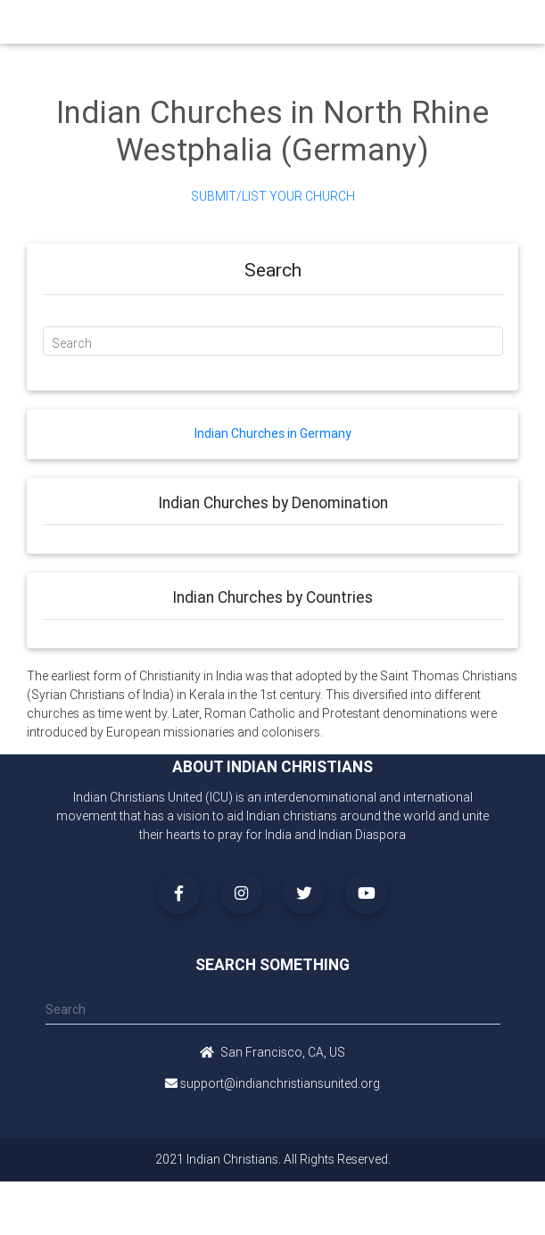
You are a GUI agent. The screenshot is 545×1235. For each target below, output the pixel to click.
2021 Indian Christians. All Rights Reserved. (273, 1159)
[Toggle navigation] (492, 26)
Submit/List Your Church (273, 196)
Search (72, 343)
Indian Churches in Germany (272, 433)
